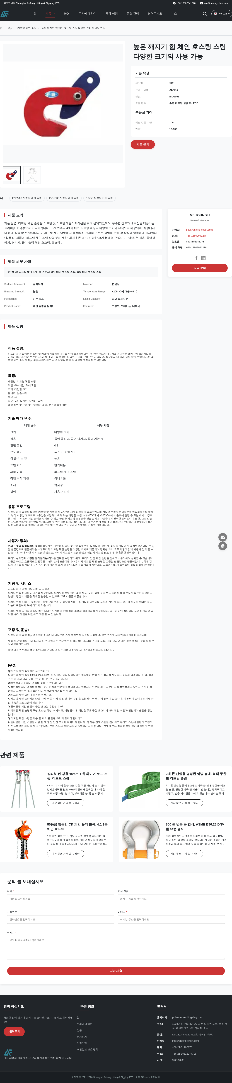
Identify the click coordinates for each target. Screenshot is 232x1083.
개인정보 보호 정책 (87, 1049)
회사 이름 (123, 891)
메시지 (11, 932)
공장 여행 (111, 13)
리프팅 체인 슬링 (26, 28)
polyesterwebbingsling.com (187, 1017)
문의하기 (82, 1036)
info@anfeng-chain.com (216, 3)
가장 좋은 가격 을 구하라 (66, 802)
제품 (48, 13)
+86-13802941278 (196, 235)
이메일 (122, 911)
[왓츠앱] (222, 546)
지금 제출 (116, 970)
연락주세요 (155, 13)
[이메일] (222, 537)
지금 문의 (200, 267)
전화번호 (12, 911)
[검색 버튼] (205, 14)
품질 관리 (133, 13)
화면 (67, 13)
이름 (10, 891)
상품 (10, 28)
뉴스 (174, 13)
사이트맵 (82, 1043)
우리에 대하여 (87, 13)
